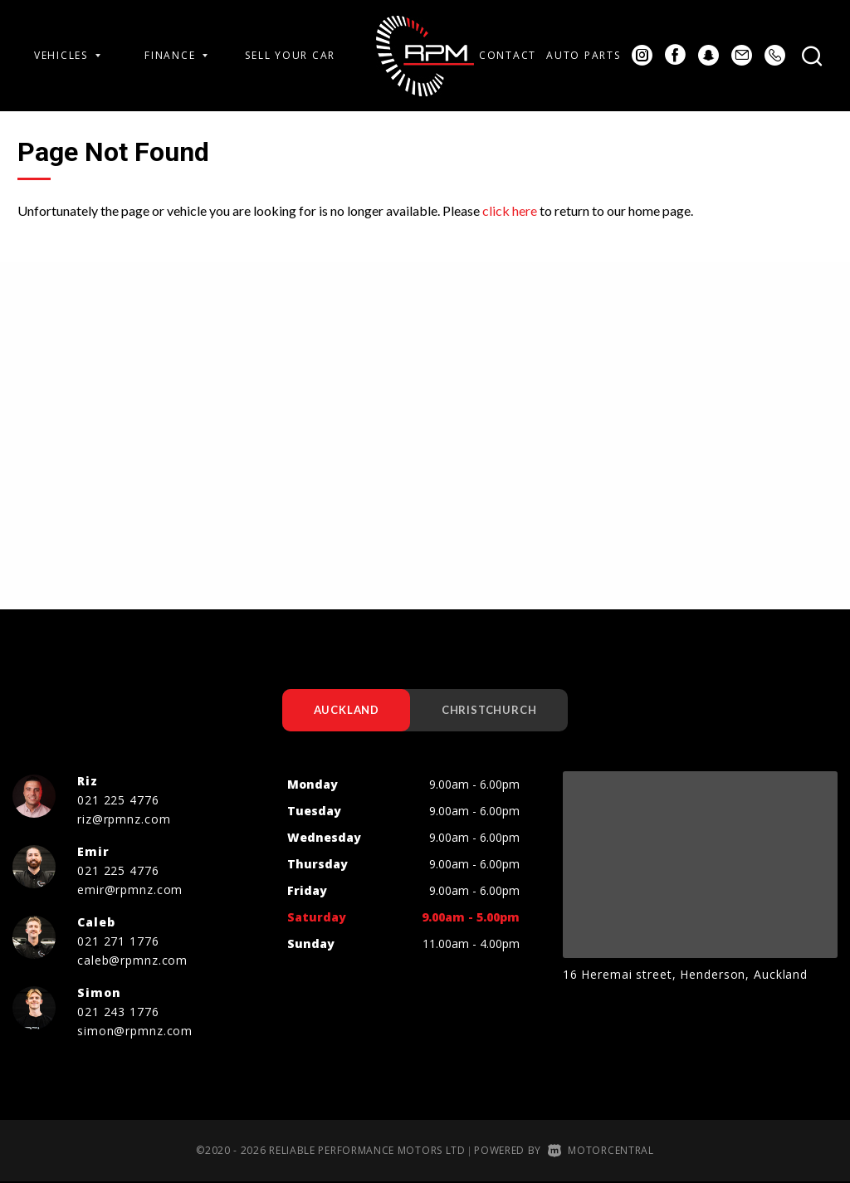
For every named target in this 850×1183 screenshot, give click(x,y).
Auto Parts (583, 55)
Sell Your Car (290, 55)
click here (509, 210)
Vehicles (67, 55)
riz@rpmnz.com (123, 820)
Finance (176, 55)
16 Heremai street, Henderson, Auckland (685, 975)
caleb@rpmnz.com (132, 961)
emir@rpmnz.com (130, 890)
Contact (507, 55)
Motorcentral (601, 1151)
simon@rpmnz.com (135, 1031)
